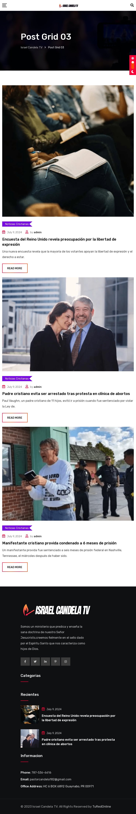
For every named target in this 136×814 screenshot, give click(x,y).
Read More (15, 268)
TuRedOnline (101, 806)
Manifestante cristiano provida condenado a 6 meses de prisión (59, 543)
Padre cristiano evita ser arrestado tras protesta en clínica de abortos (66, 393)
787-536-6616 (41, 772)
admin (38, 232)
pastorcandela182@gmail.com (50, 779)
